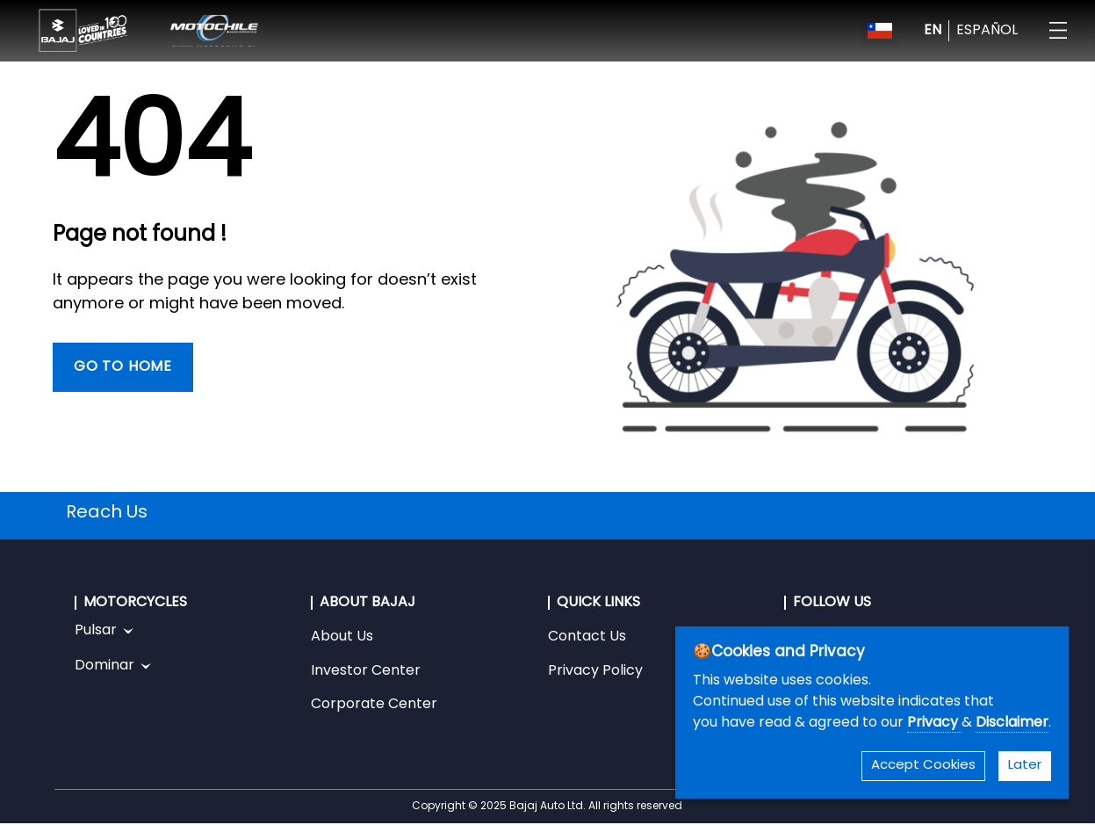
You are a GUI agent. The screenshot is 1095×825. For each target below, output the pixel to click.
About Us (342, 637)
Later (1024, 765)
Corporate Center (374, 705)
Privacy (934, 723)
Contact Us (587, 637)
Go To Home (123, 367)
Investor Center (366, 671)
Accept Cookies (923, 765)
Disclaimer (1012, 723)
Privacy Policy (595, 671)
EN (932, 31)
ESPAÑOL (987, 31)
